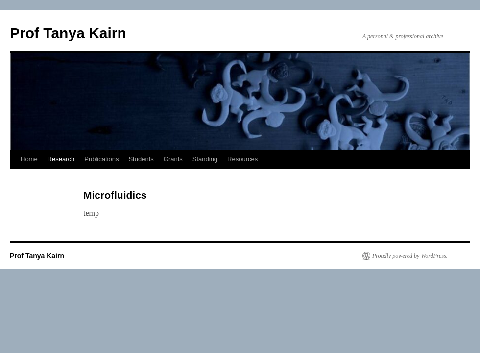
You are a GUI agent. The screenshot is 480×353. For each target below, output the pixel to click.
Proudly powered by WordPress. (410, 255)
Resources (242, 159)
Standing (204, 159)
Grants (173, 159)
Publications (101, 159)
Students (140, 159)
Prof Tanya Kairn (68, 33)
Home (29, 159)
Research (61, 159)
